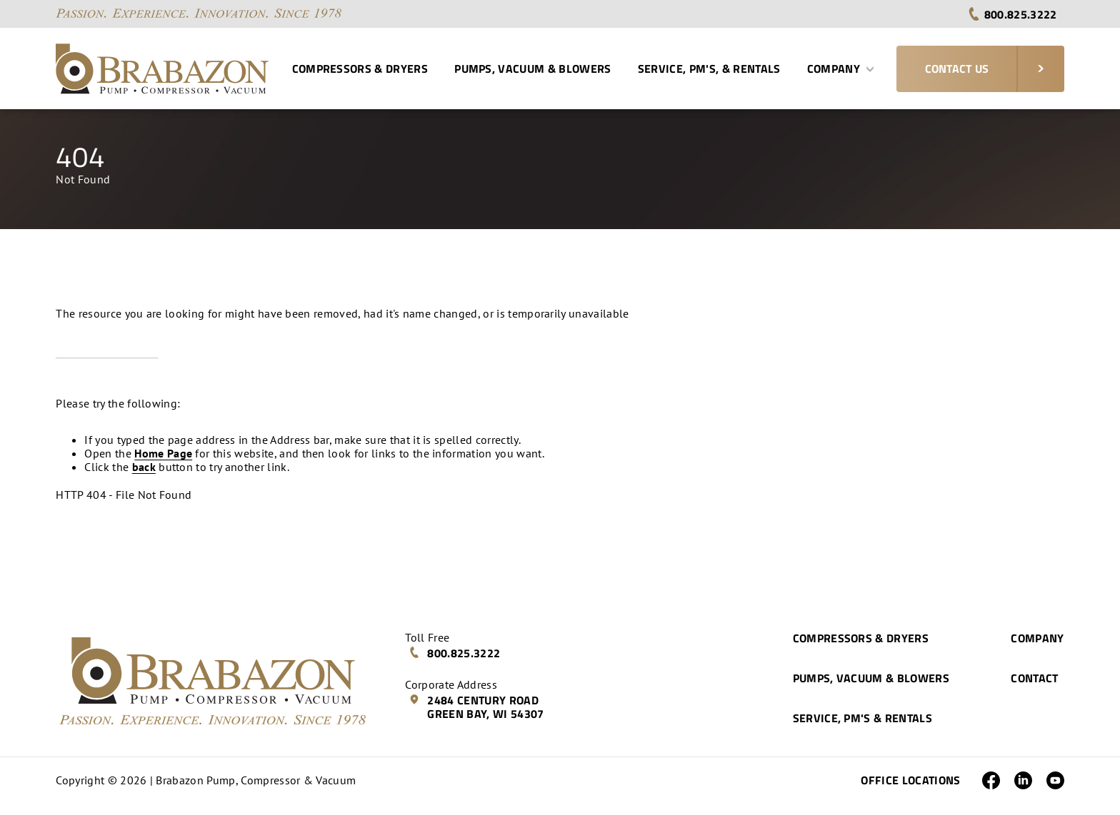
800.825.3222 (1012, 14)
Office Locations (910, 780)
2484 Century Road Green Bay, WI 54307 (476, 707)
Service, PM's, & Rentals (709, 68)
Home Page (163, 453)
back (144, 467)
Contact (1034, 678)
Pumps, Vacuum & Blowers (532, 68)
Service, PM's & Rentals (862, 718)
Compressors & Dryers (360, 68)
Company (840, 68)
